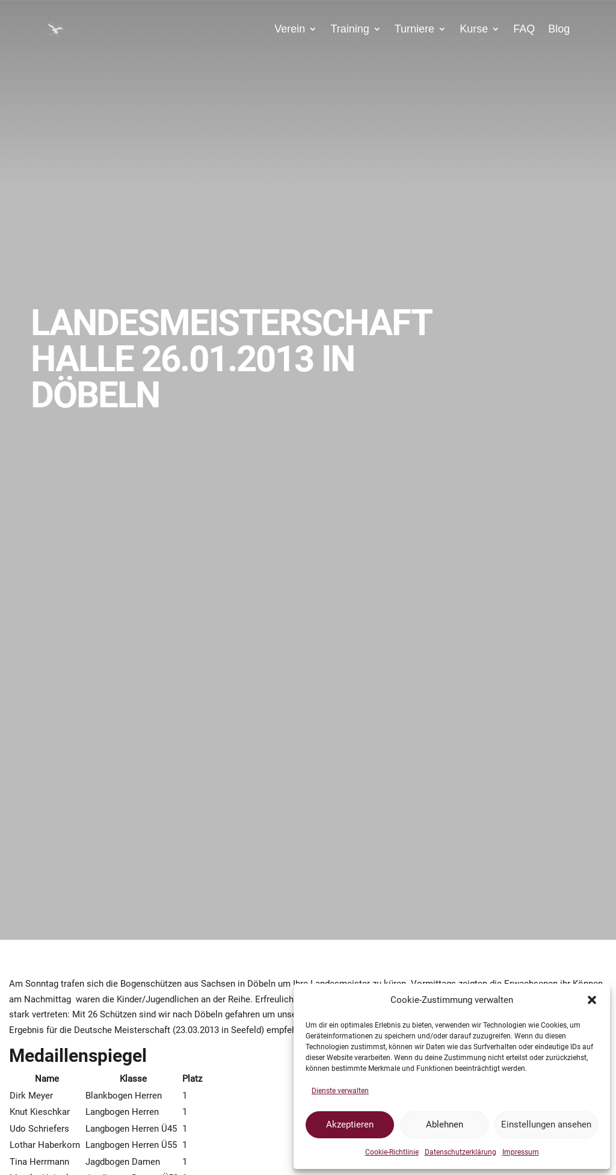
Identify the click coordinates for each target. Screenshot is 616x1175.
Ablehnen (444, 1124)
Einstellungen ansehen (546, 1124)
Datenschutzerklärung (460, 1152)
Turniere (414, 29)
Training (349, 29)
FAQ (524, 29)
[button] (592, 1000)
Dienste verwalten (340, 1091)
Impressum (520, 1152)
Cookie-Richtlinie (392, 1152)
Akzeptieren (350, 1124)
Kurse (474, 29)
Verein (289, 29)
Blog (559, 29)
